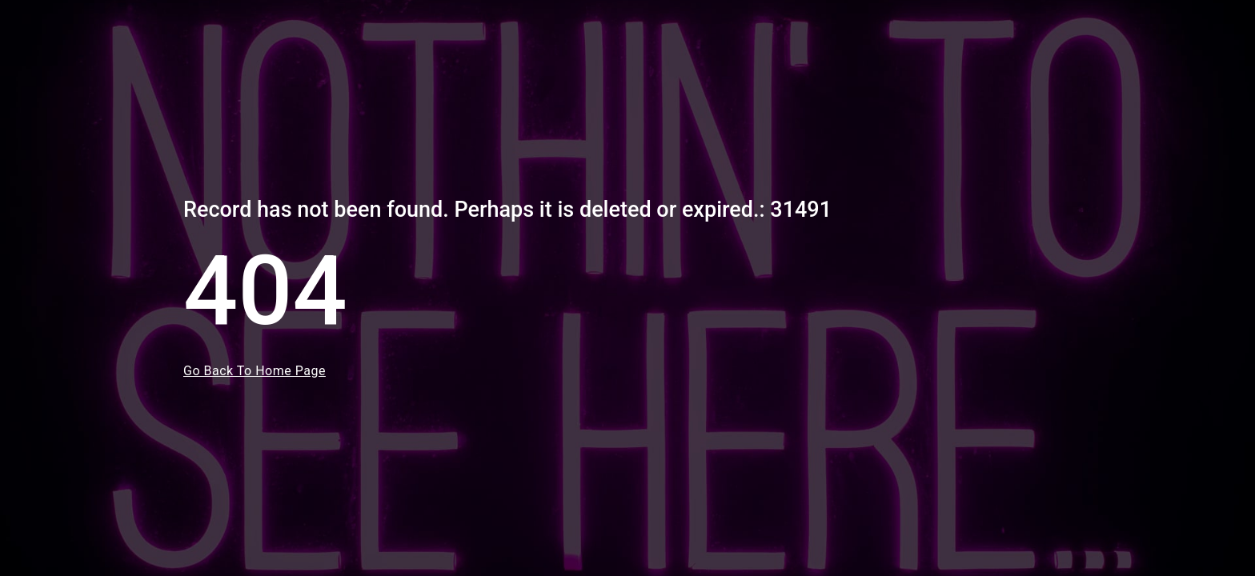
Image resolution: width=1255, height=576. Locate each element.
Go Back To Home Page (254, 370)
